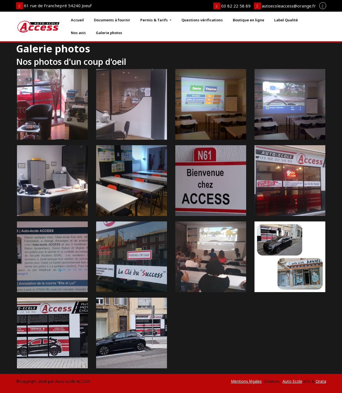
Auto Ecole (292, 381)
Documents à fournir (112, 19)
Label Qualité (286, 19)
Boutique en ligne (248, 19)
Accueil (77, 19)
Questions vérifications (202, 19)
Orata (321, 381)
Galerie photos (109, 32)
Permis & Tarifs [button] (154, 19)
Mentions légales (246, 381)
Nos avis (78, 32)
